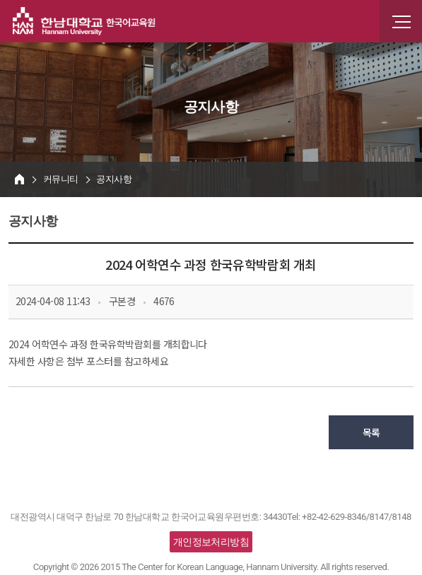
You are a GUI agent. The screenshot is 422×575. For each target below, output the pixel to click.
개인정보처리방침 (211, 541)
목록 (371, 432)
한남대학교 (84, 21)
